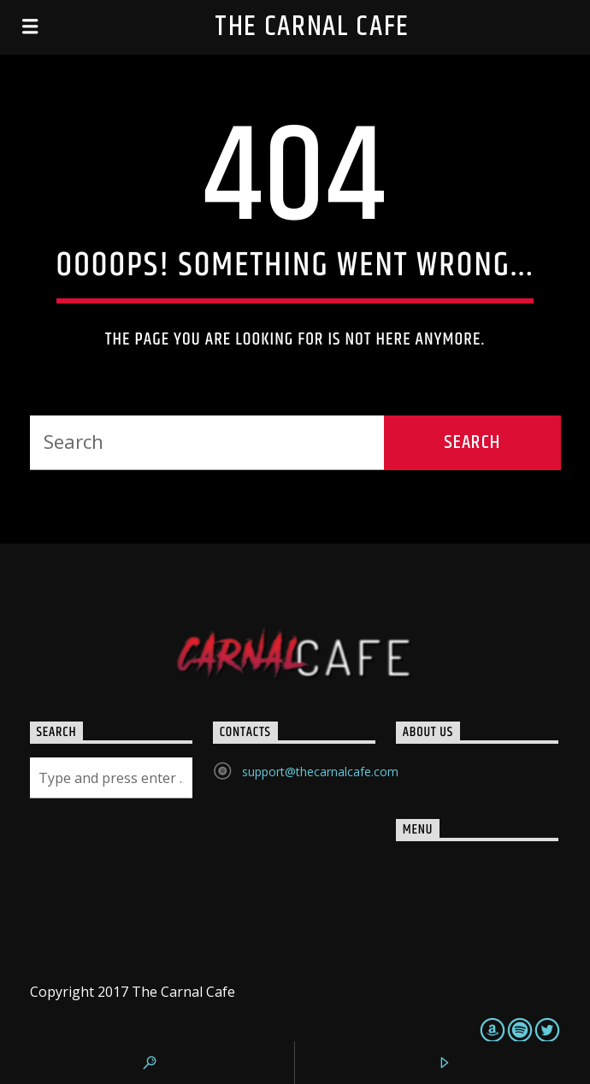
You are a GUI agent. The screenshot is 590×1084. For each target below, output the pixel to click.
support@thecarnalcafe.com (320, 771)
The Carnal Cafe (312, 27)
